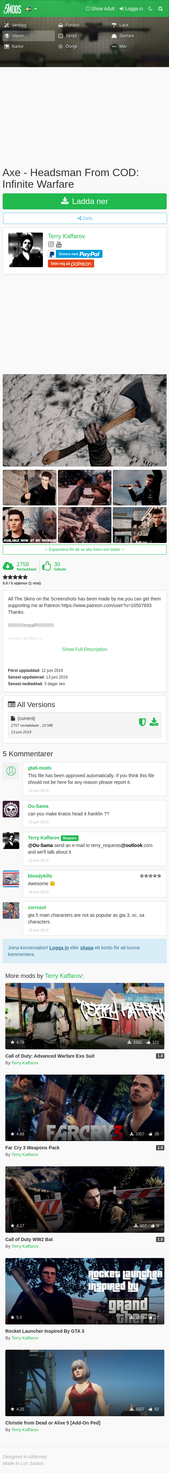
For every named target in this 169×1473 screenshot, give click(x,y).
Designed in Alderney (25, 1456)
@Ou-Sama (40, 845)
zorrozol (37, 907)
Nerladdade (27, 569)
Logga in (59, 947)
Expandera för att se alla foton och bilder (84, 549)
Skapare (70, 838)
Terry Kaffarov (66, 236)
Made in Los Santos (23, 1463)
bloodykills (40, 876)
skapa (86, 947)
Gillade (60, 569)
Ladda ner (84, 201)
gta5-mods (40, 768)
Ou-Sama (38, 806)
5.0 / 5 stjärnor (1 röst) (22, 583)
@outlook (131, 845)
